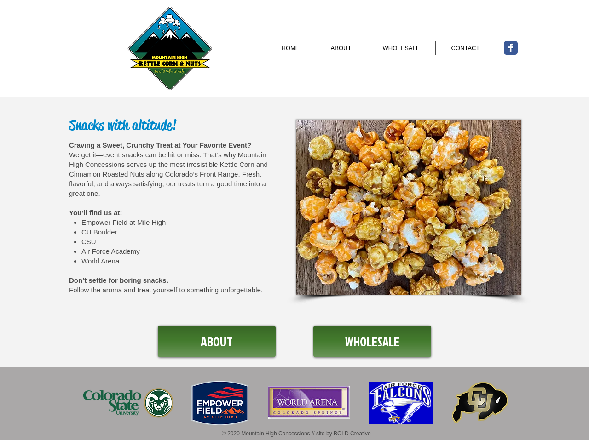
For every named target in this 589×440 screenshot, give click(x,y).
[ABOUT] (217, 341)
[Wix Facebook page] (511, 48)
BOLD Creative (352, 433)
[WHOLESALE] (372, 341)
